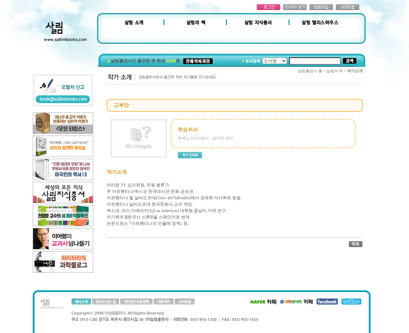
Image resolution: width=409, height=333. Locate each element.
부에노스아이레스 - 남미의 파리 (205, 138)
